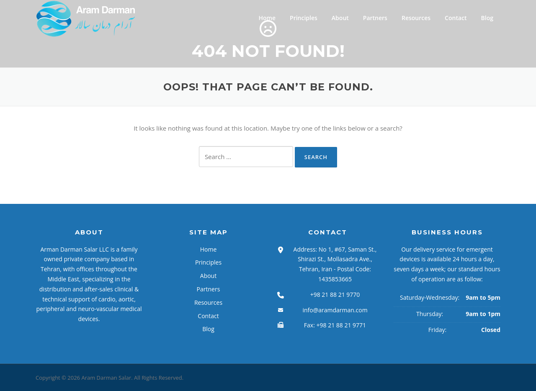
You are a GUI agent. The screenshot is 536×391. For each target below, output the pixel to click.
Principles (303, 18)
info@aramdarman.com (334, 310)
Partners (375, 18)
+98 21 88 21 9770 (335, 294)
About (340, 18)
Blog (487, 18)
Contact (455, 18)
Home (267, 18)
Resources (416, 18)
